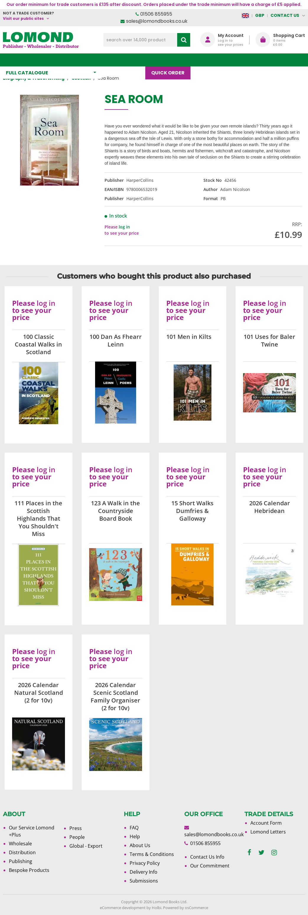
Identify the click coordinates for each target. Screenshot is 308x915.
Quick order (171, 59)
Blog (206, 59)
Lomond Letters (268, 832)
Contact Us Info (207, 857)
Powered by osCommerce (185, 907)
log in (124, 227)
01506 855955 (156, 14)
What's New (126, 59)
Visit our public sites (23, 18)
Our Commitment (209, 865)
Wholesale (20, 843)
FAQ (134, 827)
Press (75, 828)
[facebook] (249, 852)
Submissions (144, 881)
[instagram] (274, 852)
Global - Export (85, 846)
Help (135, 836)
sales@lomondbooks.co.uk (157, 21)
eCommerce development (123, 907)
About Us (236, 59)
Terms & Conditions (152, 854)
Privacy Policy (145, 863)
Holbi (156, 907)
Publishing (20, 861)
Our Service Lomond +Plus (31, 831)
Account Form (266, 823)
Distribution (22, 852)
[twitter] (261, 852)
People (77, 837)
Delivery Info (143, 872)
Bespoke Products (29, 870)
